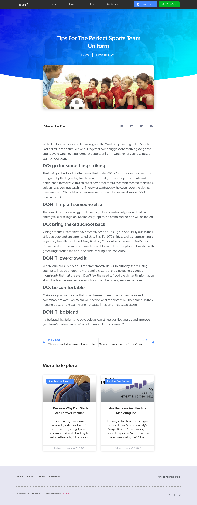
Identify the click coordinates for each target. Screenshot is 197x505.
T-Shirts (90, 4)
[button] (122, 126)
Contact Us (112, 4)
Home (54, 4)
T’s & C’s (65, 494)
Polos (72, 4)
